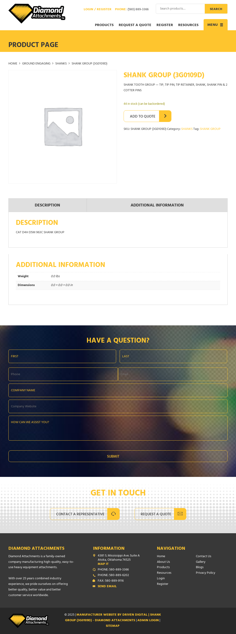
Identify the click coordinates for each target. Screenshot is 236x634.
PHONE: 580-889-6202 (113, 575)
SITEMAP (112, 626)
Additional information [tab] (157, 206)
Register (164, 25)
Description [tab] (47, 206)
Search (216, 9)
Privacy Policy (205, 573)
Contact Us (203, 556)
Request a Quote (135, 25)
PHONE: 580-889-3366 (113, 570)
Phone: (132, 10)
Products (104, 25)
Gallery (200, 562)
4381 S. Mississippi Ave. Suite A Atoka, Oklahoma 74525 (119, 560)
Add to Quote (142, 116)
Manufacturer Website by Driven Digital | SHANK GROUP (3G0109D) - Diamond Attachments (113, 618)
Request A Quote (156, 514)
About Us (163, 562)
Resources (188, 25)
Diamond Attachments (36, 549)
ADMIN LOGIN (148, 620)
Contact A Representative (80, 514)
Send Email (107, 587)
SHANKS (61, 64)
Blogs (200, 567)
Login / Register (97, 10)
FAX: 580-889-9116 (111, 581)
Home (12, 64)
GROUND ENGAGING (36, 64)
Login (161, 579)
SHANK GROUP (210, 129)
